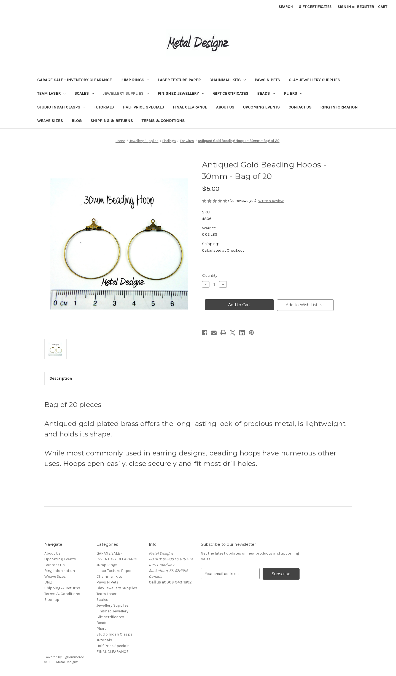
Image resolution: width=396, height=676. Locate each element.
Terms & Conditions (163, 120)
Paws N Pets (267, 79)
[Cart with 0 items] (382, 6)
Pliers (293, 93)
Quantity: (210, 275)
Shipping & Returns (111, 120)
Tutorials (104, 107)
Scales (84, 93)
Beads (266, 93)
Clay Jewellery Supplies (314, 79)
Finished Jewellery (181, 93)
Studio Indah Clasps (61, 107)
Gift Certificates (315, 6)
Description (60, 378)
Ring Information (339, 107)
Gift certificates (230, 93)
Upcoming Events (261, 107)
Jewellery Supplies (126, 93)
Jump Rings (135, 79)
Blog (77, 120)
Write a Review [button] (271, 201)
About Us (225, 107)
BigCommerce (73, 657)
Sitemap (51, 599)
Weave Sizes (50, 120)
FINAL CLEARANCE (190, 107)
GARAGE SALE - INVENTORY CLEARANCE (74, 79)
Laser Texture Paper (179, 79)
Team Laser (51, 93)
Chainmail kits (227, 79)
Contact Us (300, 107)
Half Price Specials (143, 107)
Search (286, 6)
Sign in (344, 6)
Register (365, 6)
